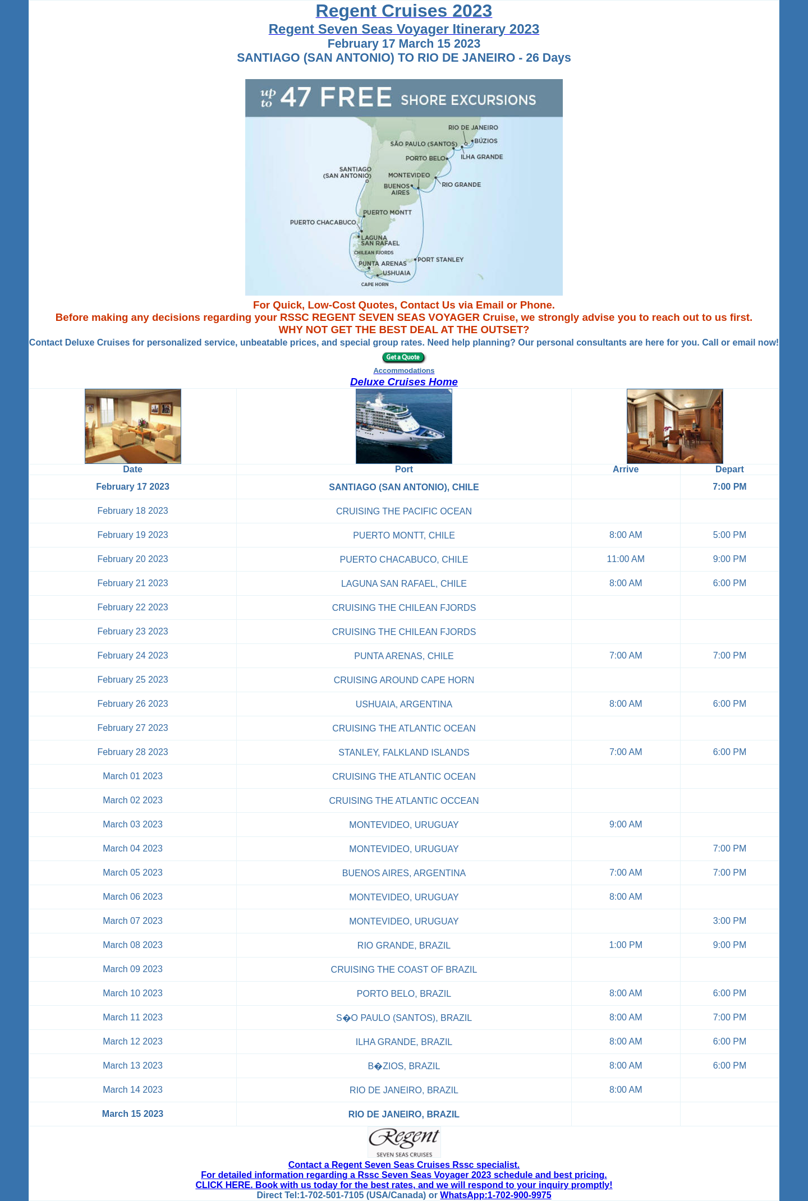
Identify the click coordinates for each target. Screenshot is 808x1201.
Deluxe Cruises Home (404, 382)
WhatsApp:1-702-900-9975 (495, 1195)
